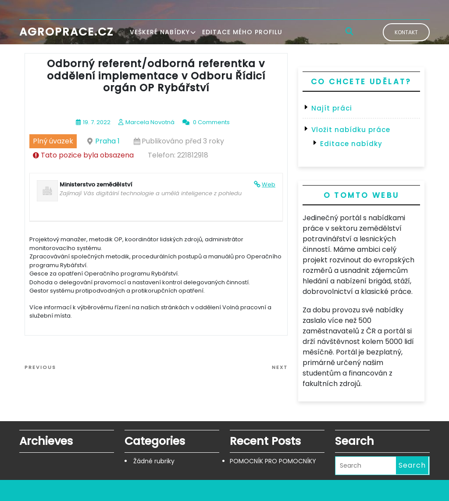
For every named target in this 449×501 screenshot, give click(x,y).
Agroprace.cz (66, 31)
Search (412, 465)
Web (268, 184)
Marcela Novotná (150, 122)
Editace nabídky (351, 143)
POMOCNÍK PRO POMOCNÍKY (273, 461)
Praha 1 (107, 141)
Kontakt (406, 32)
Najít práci (331, 108)
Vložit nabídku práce (350, 129)
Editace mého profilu (242, 32)
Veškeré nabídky (160, 32)
